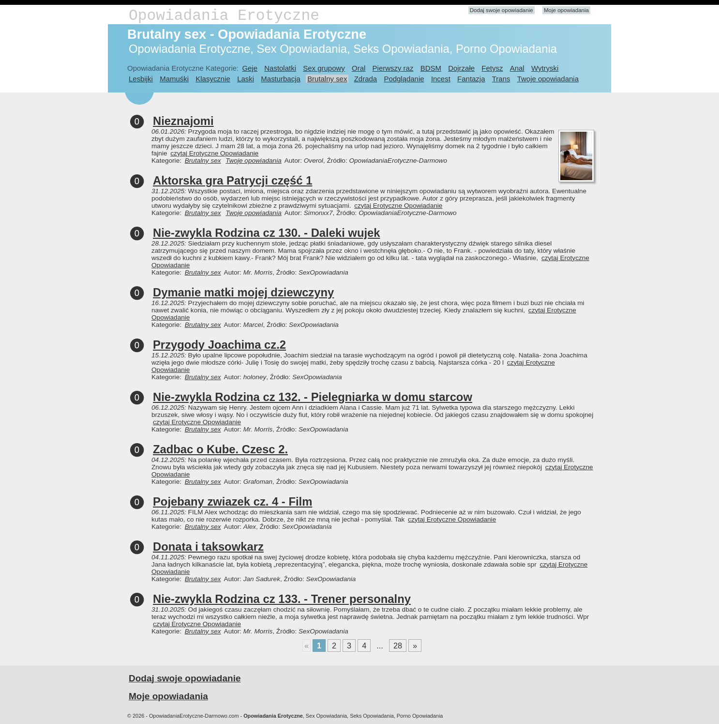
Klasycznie (212, 79)
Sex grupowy (324, 68)
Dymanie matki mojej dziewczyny (243, 292)
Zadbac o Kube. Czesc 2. (220, 449)
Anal (517, 68)
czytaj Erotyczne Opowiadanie (214, 153)
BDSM (430, 68)
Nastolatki (280, 68)
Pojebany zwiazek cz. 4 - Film (232, 501)
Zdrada (365, 79)
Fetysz (492, 68)
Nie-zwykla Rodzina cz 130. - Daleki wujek (266, 232)
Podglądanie (404, 79)
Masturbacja (280, 79)
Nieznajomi (183, 120)
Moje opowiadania (566, 10)
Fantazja (471, 79)
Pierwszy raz (393, 68)
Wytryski (544, 68)
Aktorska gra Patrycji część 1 (232, 180)
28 (397, 645)
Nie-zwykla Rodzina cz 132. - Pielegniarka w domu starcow (312, 396)
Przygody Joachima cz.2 (219, 344)
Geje (249, 68)
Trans (501, 79)
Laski (245, 79)
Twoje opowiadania (548, 79)
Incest (440, 79)
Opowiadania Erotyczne (224, 15)
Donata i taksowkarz (208, 546)
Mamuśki (174, 79)
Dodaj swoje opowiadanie (501, 10)
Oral (358, 68)
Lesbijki (141, 79)
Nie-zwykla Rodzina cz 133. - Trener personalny (282, 598)
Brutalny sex (327, 79)
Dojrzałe (461, 68)
